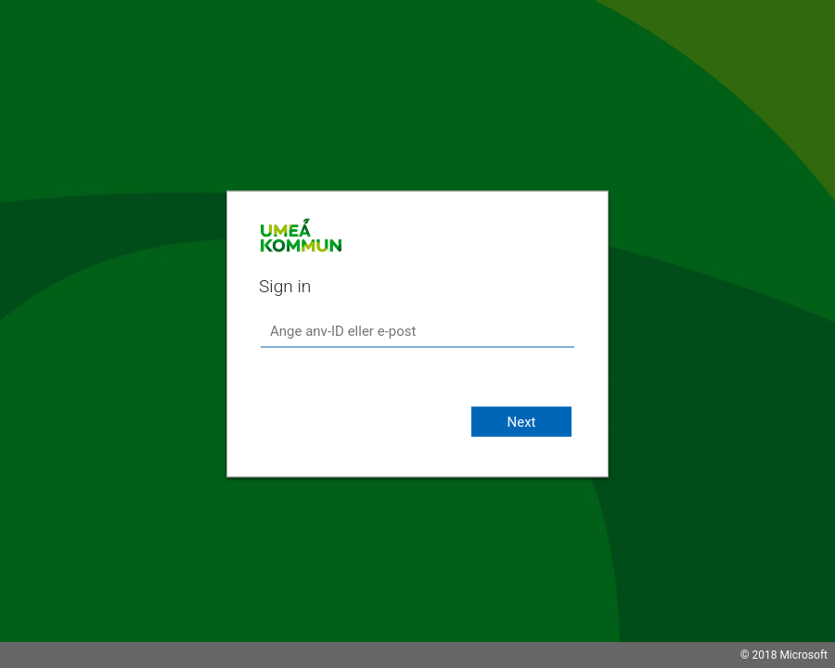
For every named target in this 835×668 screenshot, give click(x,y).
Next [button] (521, 422)
